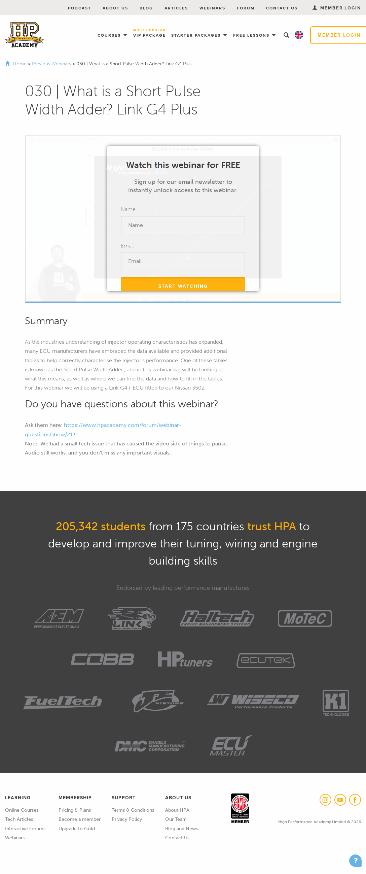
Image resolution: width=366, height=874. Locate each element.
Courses (110, 35)
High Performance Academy (24, 35)
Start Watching (183, 286)
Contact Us (282, 8)
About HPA (177, 810)
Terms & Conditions (133, 810)
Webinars (212, 8)
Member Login (337, 8)
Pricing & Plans (75, 810)
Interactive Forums (25, 829)
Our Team (176, 819)
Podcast (79, 8)
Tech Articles (19, 819)
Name (128, 209)
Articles (176, 8)
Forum (246, 8)
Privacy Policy (127, 819)
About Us (115, 8)
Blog (146, 8)
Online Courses (21, 810)
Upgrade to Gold (77, 829)
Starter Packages (196, 35)
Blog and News (181, 829)
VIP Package (149, 33)
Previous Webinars (52, 64)
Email (127, 245)
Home (19, 64)
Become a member (80, 819)
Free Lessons (252, 35)
